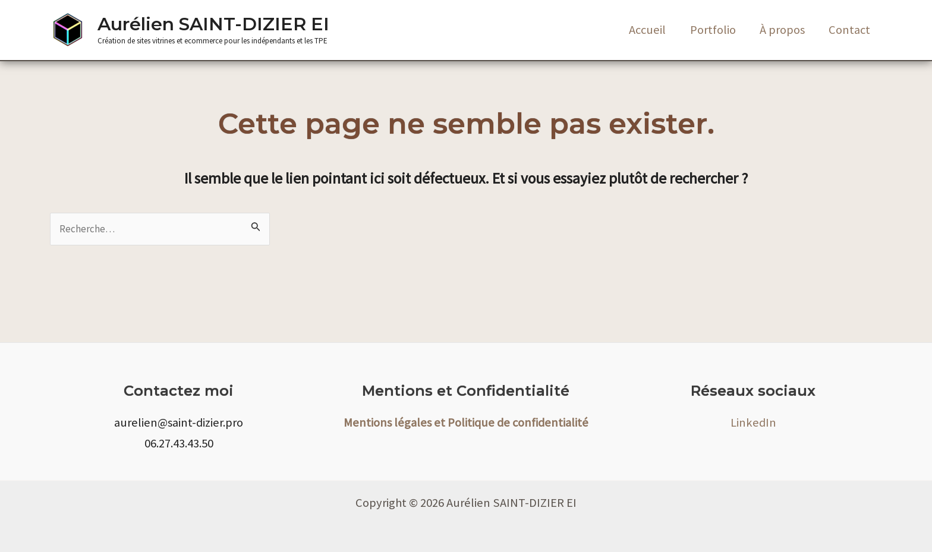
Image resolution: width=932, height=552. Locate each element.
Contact (849, 29)
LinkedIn (753, 422)
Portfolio (712, 29)
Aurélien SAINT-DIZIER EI (213, 24)
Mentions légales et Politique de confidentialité (466, 422)
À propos (781, 29)
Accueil (646, 29)
